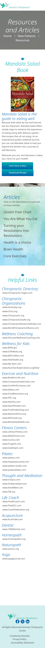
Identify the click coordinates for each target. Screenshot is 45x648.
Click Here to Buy (17, 165)
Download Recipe (17, 172)
